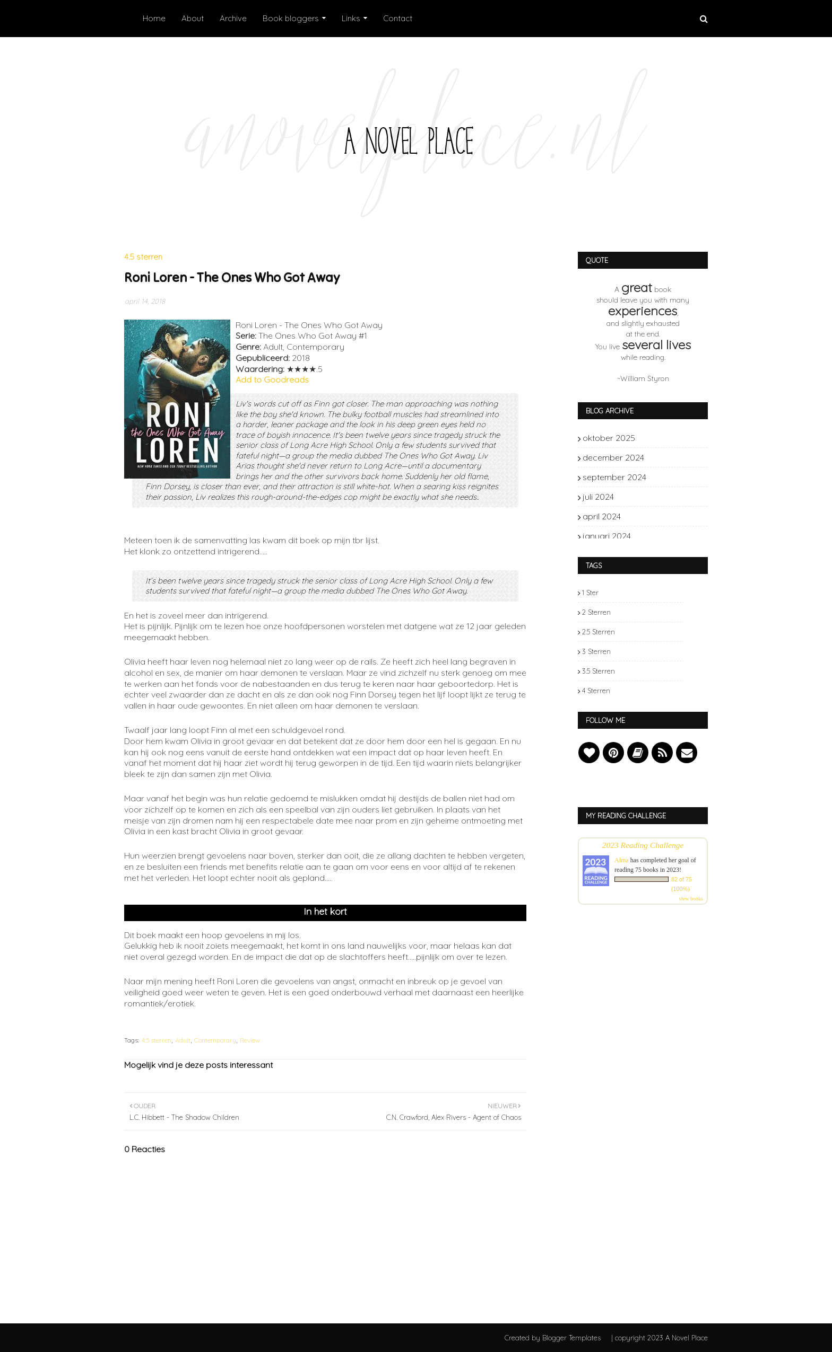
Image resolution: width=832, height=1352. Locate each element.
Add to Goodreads (272, 379)
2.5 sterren (598, 632)
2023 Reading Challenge (643, 845)
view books (691, 899)
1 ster (590, 592)
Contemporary (215, 1040)
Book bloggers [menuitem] (291, 18)
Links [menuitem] (351, 18)
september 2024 (668, 477)
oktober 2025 (668, 437)
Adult (182, 1040)
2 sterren (596, 612)
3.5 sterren (598, 671)
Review (250, 1040)
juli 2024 (668, 496)
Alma (621, 860)
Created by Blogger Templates (553, 1337)
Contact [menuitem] (397, 18)
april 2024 (668, 516)
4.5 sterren (156, 1040)
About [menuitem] (192, 18)
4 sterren (596, 690)
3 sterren (596, 651)
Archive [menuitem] (233, 18)
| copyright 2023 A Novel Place (659, 1337)
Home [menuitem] (154, 18)
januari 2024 (668, 536)
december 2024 (668, 457)
